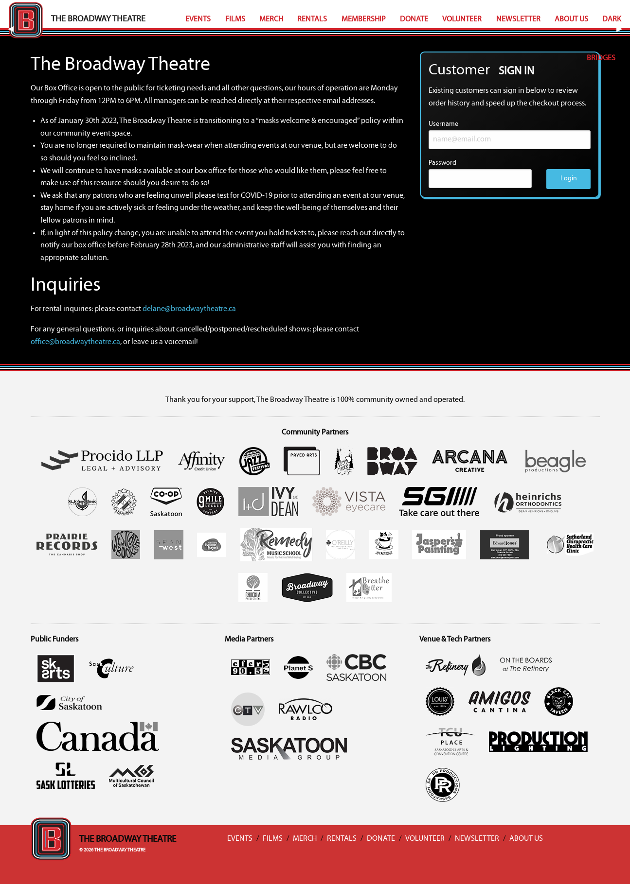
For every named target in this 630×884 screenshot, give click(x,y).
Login (568, 178)
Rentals (312, 19)
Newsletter (518, 19)
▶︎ (623, 29)
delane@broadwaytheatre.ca (189, 309)
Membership (364, 19)
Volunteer (462, 19)
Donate (414, 19)
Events (198, 19)
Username (510, 135)
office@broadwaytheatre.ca (75, 342)
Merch (271, 19)
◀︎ (14, 29)
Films (235, 19)
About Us (571, 19)
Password (480, 173)
